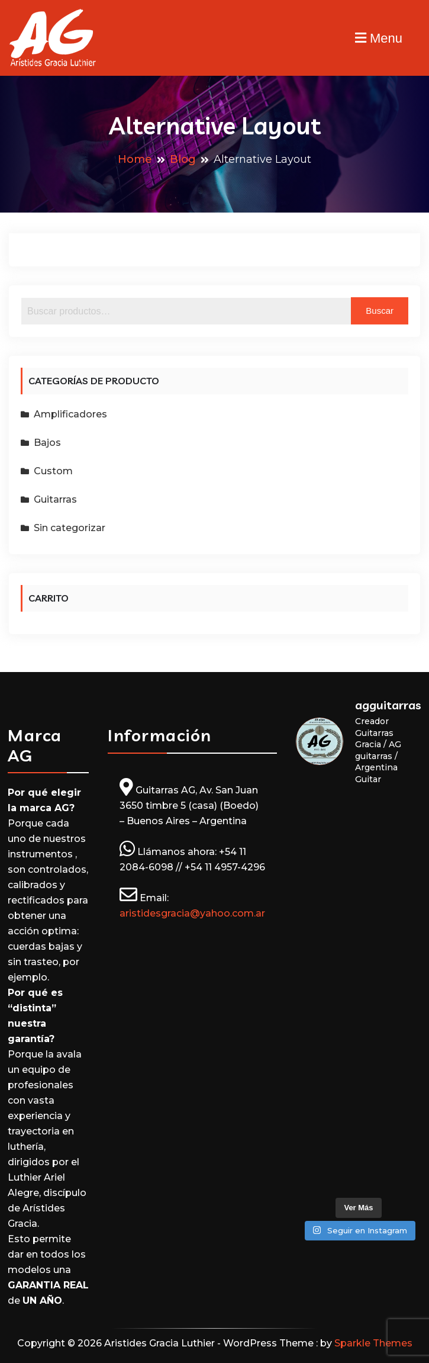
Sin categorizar (69, 527)
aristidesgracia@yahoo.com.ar (192, 913)
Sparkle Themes (373, 1343)
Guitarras (55, 499)
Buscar (379, 311)
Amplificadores (70, 414)
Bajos (47, 442)
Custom (53, 471)
